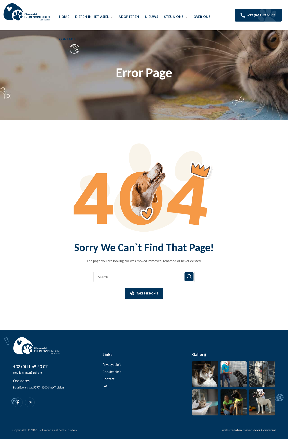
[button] (144, 293)
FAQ (105, 386)
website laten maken (237, 430)
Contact (109, 379)
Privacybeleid (112, 364)
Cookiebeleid (112, 372)
